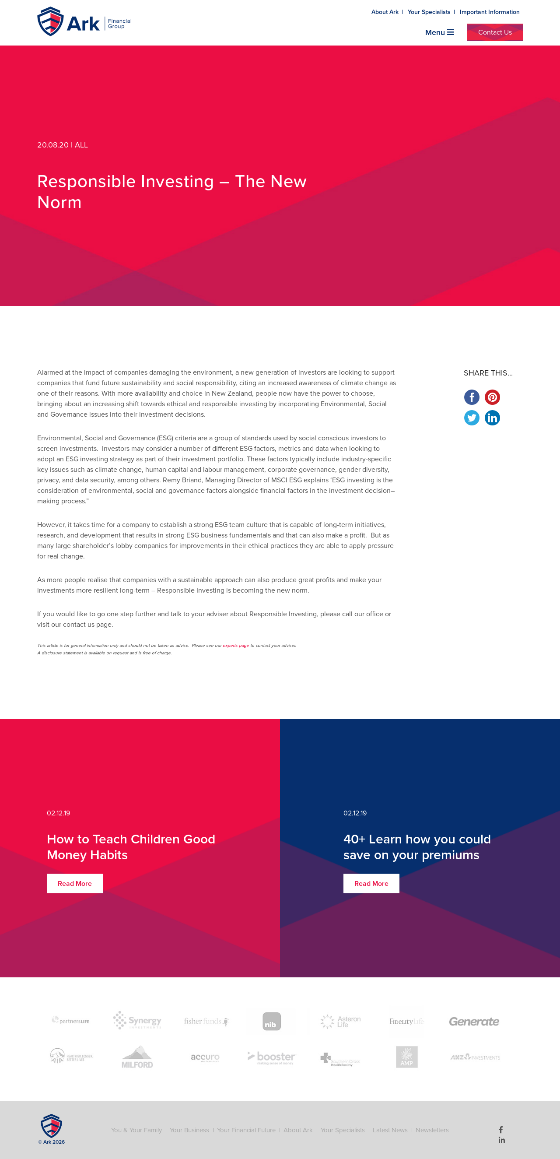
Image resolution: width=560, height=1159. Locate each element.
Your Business (189, 1130)
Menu (439, 32)
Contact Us (495, 32)
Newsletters (432, 1130)
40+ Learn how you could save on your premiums (417, 847)
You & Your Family (136, 1130)
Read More (75, 883)
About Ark (385, 12)
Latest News (390, 1130)
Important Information (490, 12)
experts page (236, 645)
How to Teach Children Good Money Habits (131, 847)
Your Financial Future (246, 1130)
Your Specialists (429, 12)
